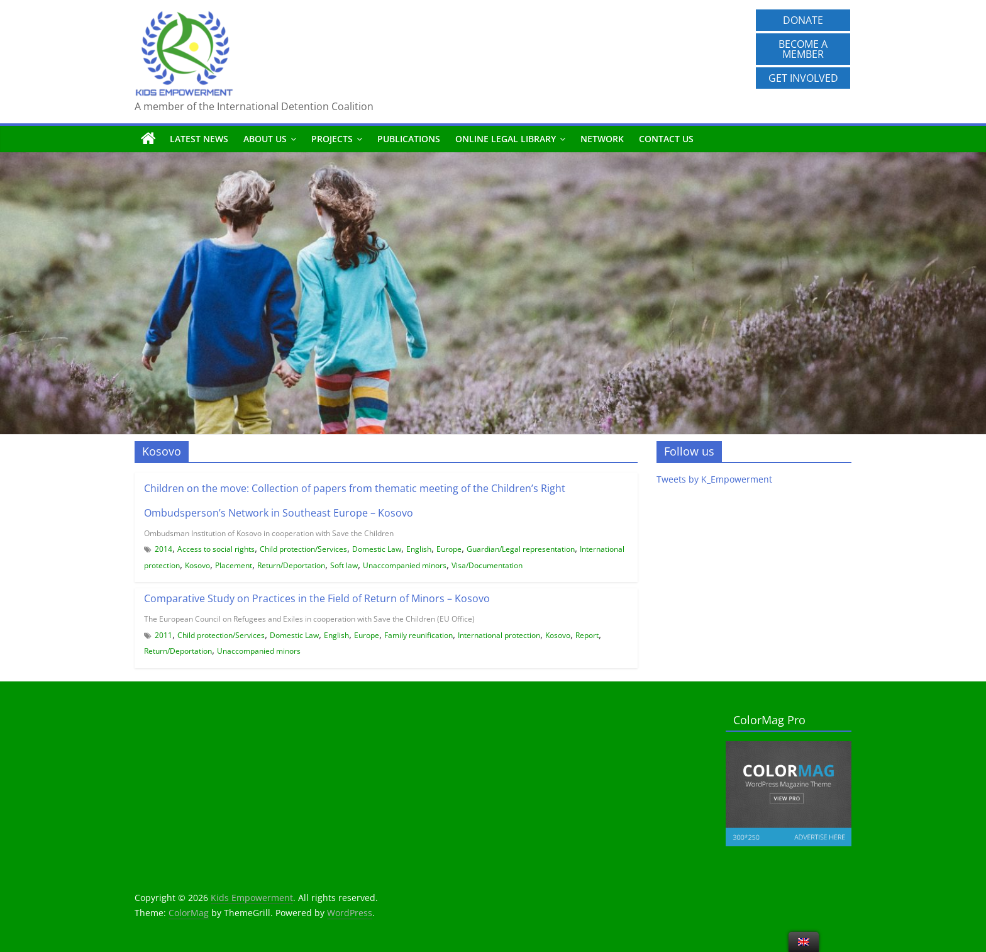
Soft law (344, 565)
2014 (163, 549)
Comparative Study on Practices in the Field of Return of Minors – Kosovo (317, 598)
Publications (408, 139)
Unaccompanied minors (404, 565)
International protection (499, 635)
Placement (233, 565)
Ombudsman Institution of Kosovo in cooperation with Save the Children (269, 533)
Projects (332, 139)
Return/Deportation (291, 565)
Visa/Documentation (487, 565)
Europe (449, 549)
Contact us (666, 139)
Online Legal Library (505, 139)
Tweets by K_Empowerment (714, 479)
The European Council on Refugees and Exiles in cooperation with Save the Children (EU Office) (309, 618)
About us (265, 139)
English (418, 549)
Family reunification (418, 635)
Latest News (199, 139)
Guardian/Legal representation (521, 549)
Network (602, 139)
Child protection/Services (303, 549)
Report (587, 635)
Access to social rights (216, 549)
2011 (163, 635)
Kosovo (197, 565)
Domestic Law (376, 549)
